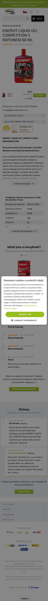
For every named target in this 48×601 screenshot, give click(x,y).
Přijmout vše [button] (25, 314)
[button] (24, 320)
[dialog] (24, 300)
